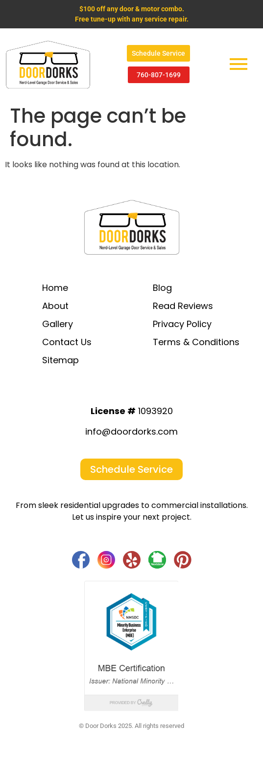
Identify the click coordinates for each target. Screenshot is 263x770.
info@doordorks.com (131, 431)
